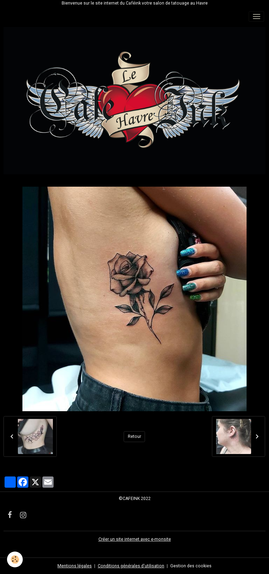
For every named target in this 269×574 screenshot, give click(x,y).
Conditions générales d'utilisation (131, 565)
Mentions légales (74, 565)
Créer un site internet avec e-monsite (134, 539)
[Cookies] (15, 559)
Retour (134, 436)
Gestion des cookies (191, 565)
